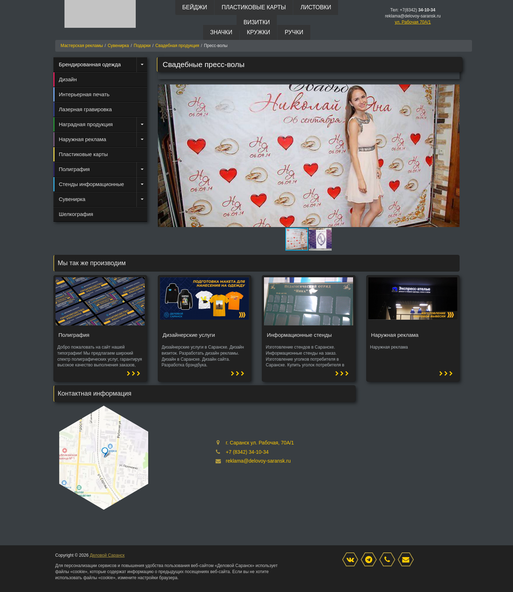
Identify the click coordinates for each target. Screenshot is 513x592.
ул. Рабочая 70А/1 (413, 22)
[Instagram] (370, 559)
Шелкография (76, 214)
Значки (221, 32)
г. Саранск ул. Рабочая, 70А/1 (260, 443)
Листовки (315, 7)
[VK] (352, 559)
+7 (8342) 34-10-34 (247, 452)
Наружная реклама (82, 139)
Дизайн (68, 79)
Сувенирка (72, 199)
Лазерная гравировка (85, 109)
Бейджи (194, 7)
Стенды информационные (91, 184)
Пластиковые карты (254, 7)
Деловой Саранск (107, 555)
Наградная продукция (86, 124)
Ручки (294, 32)
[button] (453, 91)
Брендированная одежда (90, 64)
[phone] (389, 559)
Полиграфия (74, 169)
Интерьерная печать (84, 94)
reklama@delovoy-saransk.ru (258, 461)
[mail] (407, 559)
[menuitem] (100, 64)
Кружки (258, 32)
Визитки (257, 22)
